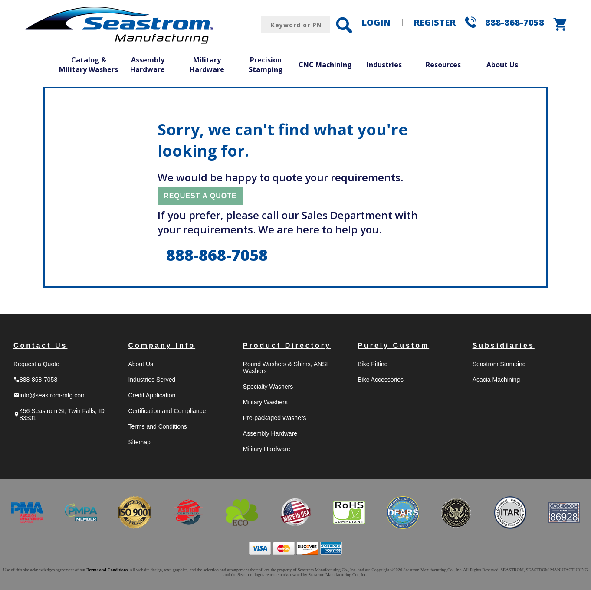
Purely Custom (393, 345)
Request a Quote (36, 364)
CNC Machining (325, 64)
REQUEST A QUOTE (200, 196)
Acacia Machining (496, 379)
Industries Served (151, 379)
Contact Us (40, 345)
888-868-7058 (514, 22)
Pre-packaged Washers (274, 417)
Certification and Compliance (167, 410)
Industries (384, 64)
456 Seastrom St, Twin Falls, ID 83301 (59, 414)
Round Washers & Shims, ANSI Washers (285, 367)
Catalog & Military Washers (88, 64)
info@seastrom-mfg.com (49, 395)
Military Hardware (207, 64)
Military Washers (265, 402)
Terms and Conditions (157, 426)
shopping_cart (560, 24)
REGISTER (435, 22)
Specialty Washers (268, 386)
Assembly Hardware (147, 64)
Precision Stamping (266, 64)
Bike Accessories (381, 379)
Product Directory (287, 345)
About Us (502, 64)
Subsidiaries (504, 345)
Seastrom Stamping (499, 364)
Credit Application (151, 395)
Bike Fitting (372, 364)
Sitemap (139, 442)
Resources (443, 64)
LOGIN (376, 22)
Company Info (161, 345)
